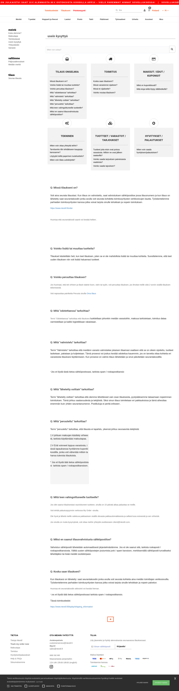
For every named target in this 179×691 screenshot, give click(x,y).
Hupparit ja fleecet (50, 19)
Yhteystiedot (13, 45)
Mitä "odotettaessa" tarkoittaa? (63, 85)
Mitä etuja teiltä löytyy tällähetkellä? (152, 82)
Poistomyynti (79, 10)
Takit (91, 19)
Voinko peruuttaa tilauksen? (62, 81)
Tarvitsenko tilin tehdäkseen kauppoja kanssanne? (66, 143)
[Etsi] (128, 10)
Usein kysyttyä (14, 42)
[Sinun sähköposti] (102, 639)
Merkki (19, 19)
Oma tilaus (91, 286)
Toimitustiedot (51, 10)
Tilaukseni (65, 10)
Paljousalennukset (16, 61)
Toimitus (14, 644)
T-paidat (31, 19)
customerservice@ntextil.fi (61, 636)
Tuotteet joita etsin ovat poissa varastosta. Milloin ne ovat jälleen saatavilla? (107, 145)
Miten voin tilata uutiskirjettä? (62, 152)
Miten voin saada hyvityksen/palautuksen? (147, 143)
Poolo (79, 19)
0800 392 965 (56, 648)
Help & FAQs (16, 651)
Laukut (68, 19)
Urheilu (135, 19)
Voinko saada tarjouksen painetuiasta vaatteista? (109, 153)
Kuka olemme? (14, 33)
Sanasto (12, 48)
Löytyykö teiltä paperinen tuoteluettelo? (67, 149)
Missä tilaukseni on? (59, 74)
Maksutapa (13, 36)
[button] (145, 10)
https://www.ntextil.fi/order (61, 201)
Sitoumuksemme (17, 655)
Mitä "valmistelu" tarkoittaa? (62, 89)
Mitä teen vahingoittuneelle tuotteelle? (66, 100)
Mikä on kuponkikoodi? (146, 78)
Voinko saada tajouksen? (104, 159)
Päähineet (104, 19)
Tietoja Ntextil (16, 633)
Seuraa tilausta (14, 78)
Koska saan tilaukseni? (103, 74)
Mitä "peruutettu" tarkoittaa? (62, 97)
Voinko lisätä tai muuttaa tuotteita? (65, 78)
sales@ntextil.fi (56, 641)
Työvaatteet (120, 19)
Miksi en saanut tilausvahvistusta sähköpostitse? (64, 105)
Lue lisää (39, 682)
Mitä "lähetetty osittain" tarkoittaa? (64, 93)
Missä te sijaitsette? (101, 81)
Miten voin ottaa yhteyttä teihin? (63, 138)
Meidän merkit (14, 64)
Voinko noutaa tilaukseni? (104, 85)
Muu (161, 19)
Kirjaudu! (121, 639)
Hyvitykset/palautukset (20, 648)
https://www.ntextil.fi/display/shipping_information (71, 599)
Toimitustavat (14, 39)
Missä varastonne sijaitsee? (105, 78)
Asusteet (149, 19)
